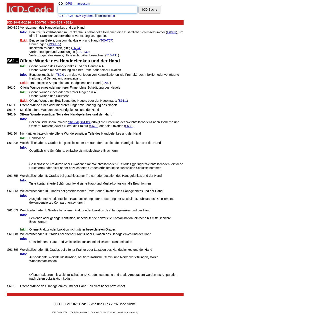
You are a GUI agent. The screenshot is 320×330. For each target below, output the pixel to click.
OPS (69, 3)
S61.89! (85, 122)
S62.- (93, 126)
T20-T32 (83, 52)
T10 (109, 55)
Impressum (82, 3)
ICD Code (57, 312)
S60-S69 (56, 22)
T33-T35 (54, 44)
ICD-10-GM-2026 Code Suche (75, 304)
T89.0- (60, 74)
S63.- (128, 126)
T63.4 (76, 48)
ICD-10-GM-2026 (19, 22)
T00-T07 (106, 40)
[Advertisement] (223, 86)
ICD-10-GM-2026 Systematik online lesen (86, 16)
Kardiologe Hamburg (128, 312)
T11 (115, 55)
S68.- (106, 83)
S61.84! (73, 122)
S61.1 (123, 100)
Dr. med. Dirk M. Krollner (103, 312)
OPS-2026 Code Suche (119, 304)
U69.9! (171, 32)
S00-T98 (40, 22)
